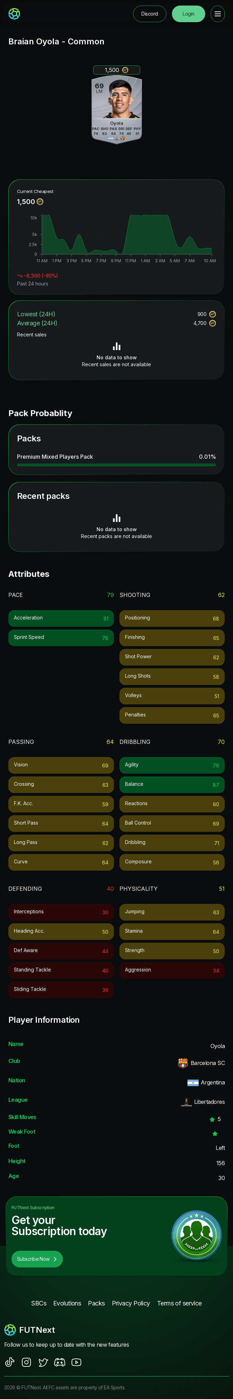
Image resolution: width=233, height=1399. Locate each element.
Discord (149, 14)
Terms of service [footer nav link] (179, 1303)
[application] (116, 240)
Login (188, 14)
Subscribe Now (37, 1259)
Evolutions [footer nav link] (67, 1303)
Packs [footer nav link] (96, 1303)
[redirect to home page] (14, 14)
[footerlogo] (116, 1330)
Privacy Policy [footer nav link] (131, 1303)
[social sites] (9, 1362)
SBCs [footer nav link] (38, 1303)
